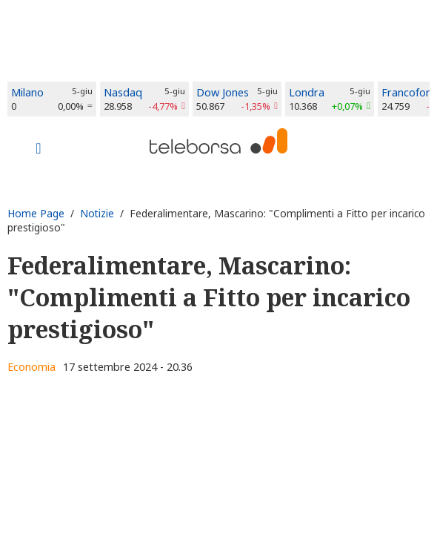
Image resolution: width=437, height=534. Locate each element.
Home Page (35, 213)
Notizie (97, 213)
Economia (31, 367)
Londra (306, 92)
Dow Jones (222, 92)
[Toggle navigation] (38, 149)
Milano (27, 92)
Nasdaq (123, 92)
